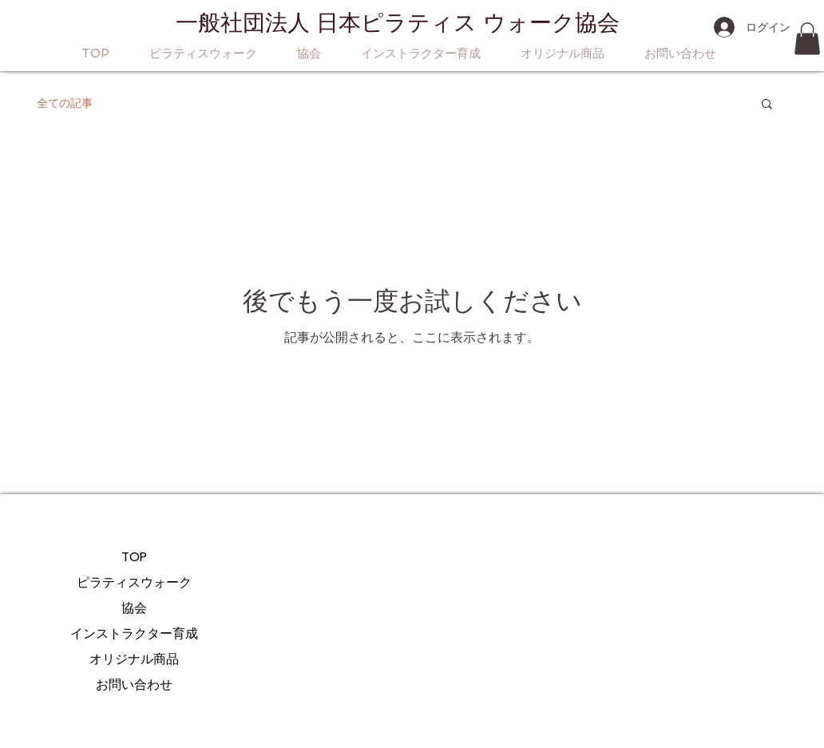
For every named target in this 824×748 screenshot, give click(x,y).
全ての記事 (65, 103)
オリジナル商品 (134, 659)
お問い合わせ (134, 684)
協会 (134, 608)
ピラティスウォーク (134, 582)
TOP (134, 557)
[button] (807, 38)
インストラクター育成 (134, 633)
